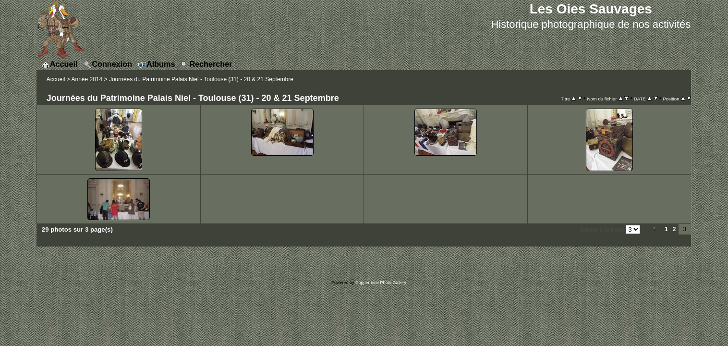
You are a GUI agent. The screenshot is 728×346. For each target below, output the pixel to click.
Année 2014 (87, 79)
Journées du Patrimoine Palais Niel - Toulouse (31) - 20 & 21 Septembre (201, 79)
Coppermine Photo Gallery (380, 282)
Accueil (56, 79)
